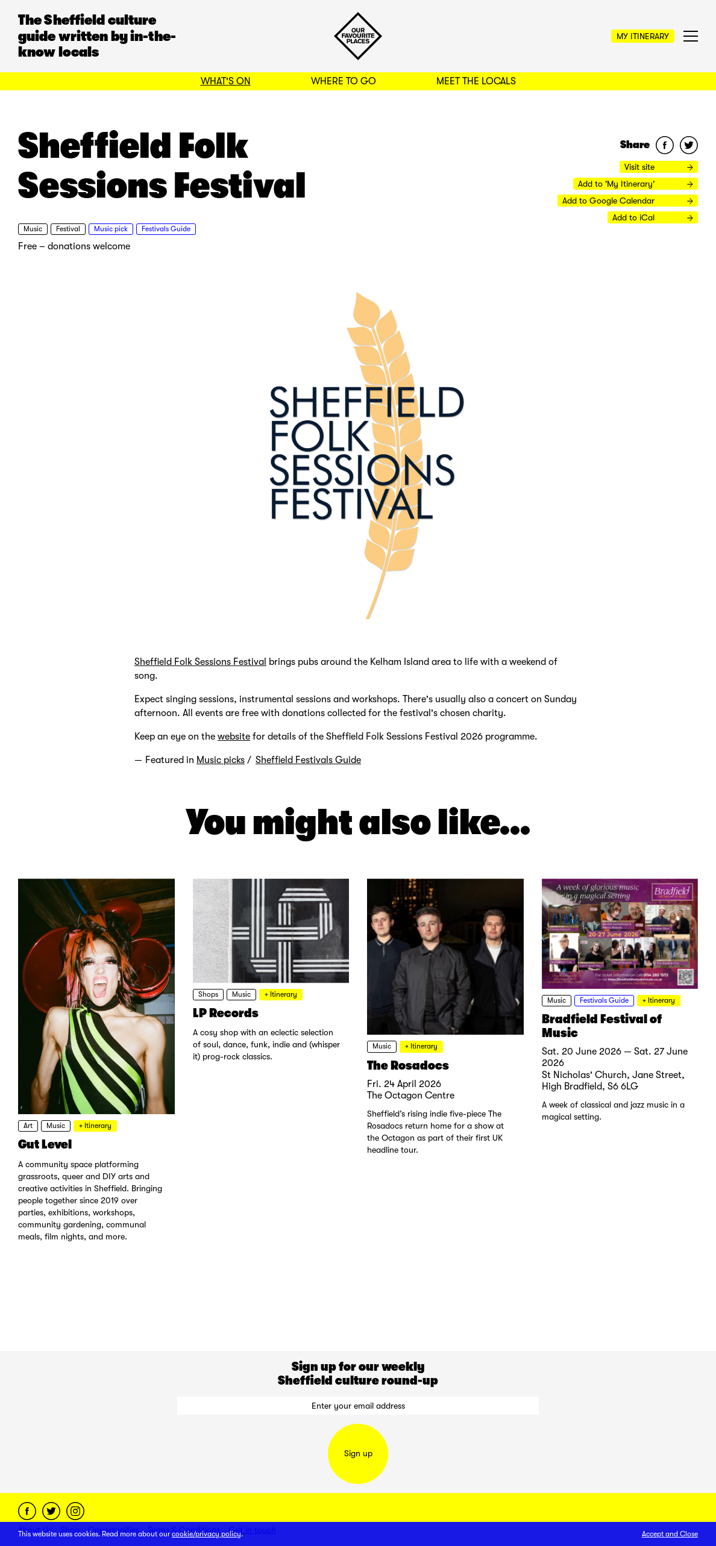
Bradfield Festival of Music (602, 1026)
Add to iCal (652, 217)
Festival (68, 229)
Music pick (111, 229)
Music (33, 229)
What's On (226, 81)
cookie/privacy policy (206, 1534)
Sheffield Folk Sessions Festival (200, 661)
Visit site (658, 167)
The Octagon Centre (410, 1095)
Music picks (220, 760)
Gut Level (45, 1144)
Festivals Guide (166, 229)
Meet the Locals (476, 81)
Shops (208, 994)
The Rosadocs (408, 1065)
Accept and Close (670, 1534)
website (234, 736)
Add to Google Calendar (627, 200)
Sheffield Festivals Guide (308, 760)
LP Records (226, 1013)
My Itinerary (643, 36)
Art (28, 1125)
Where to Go (343, 81)
